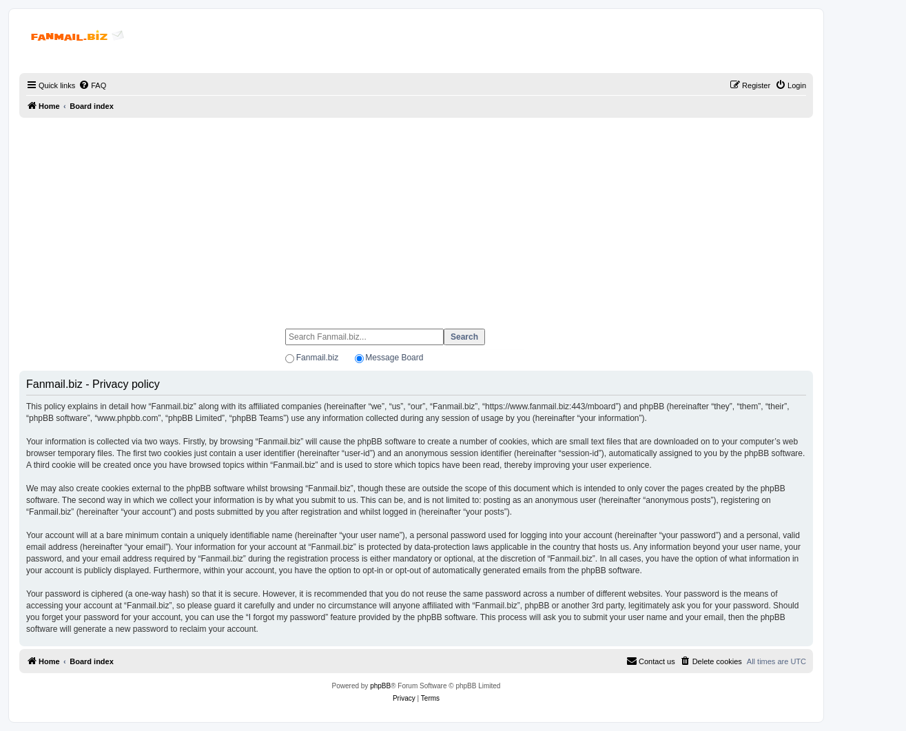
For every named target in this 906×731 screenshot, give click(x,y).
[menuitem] (92, 85)
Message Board (394, 357)
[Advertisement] (416, 217)
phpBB (380, 686)
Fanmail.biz (317, 357)
